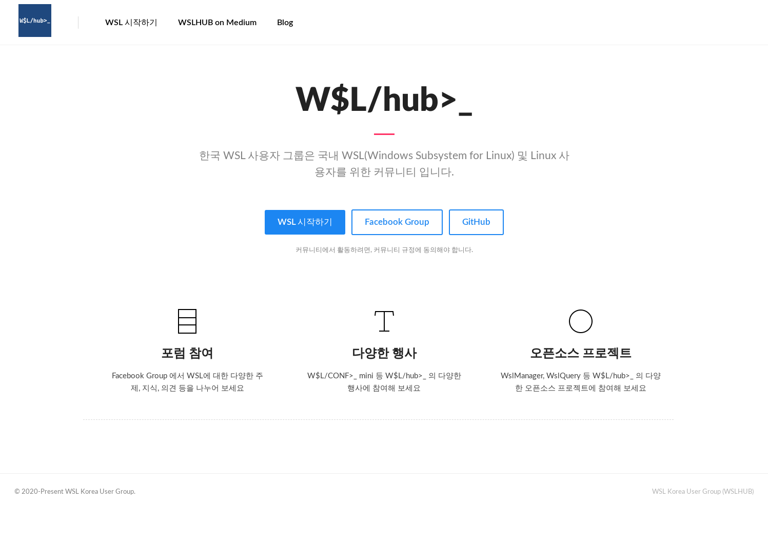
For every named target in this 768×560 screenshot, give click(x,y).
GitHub (476, 222)
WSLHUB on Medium (217, 22)
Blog (285, 22)
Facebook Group (397, 222)
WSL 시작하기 (131, 22)
